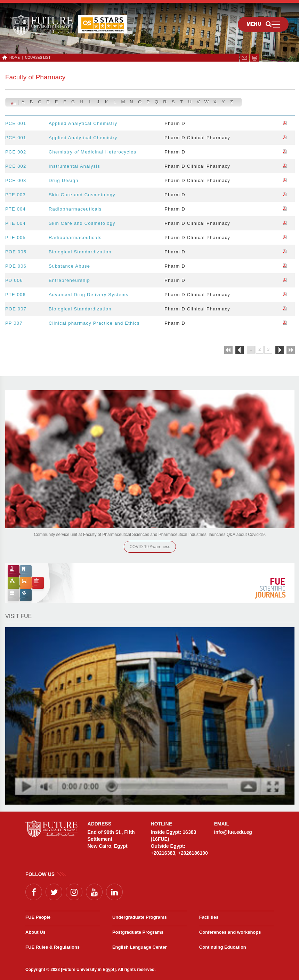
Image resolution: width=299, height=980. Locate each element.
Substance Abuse (69, 266)
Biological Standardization (80, 251)
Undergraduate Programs (139, 917)
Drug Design (63, 180)
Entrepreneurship (69, 280)
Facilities (209, 917)
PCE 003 (15, 180)
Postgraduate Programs (137, 932)
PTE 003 (15, 194)
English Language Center (139, 947)
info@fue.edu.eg (233, 832)
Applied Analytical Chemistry (83, 123)
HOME (13, 58)
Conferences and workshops (230, 932)
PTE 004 (15, 209)
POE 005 (15, 251)
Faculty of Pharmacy (35, 77)
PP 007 (14, 323)
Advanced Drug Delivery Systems (89, 294)
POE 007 (15, 308)
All (12, 103)
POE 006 (15, 266)
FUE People (37, 917)
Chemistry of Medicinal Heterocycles (92, 152)
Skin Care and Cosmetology (82, 194)
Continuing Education (222, 947)
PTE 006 (15, 294)
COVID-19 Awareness (149, 546)
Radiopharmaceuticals (75, 209)
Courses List (37, 58)
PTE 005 (15, 237)
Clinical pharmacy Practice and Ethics (94, 323)
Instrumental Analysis (74, 166)
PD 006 (14, 280)
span (254, 58)
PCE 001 (15, 123)
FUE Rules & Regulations (52, 947)
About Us (35, 932)
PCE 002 (15, 152)
